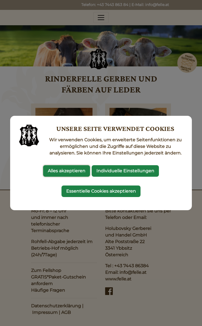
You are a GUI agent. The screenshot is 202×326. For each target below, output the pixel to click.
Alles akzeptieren (66, 170)
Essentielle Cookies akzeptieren (101, 191)
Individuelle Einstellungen (125, 170)
